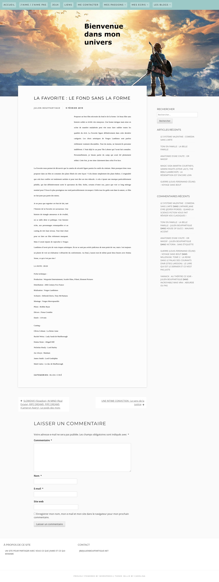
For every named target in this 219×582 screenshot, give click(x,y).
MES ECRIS (139, 4)
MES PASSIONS (114, 4)
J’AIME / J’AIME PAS (33, 4)
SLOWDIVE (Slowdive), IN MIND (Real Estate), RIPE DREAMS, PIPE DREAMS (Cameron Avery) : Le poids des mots (41, 404)
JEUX (55, 4)
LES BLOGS (161, 4)
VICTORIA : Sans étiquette (180, 244)
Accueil (9, 4)
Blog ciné (56, 375)
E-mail (38, 488)
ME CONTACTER (88, 4)
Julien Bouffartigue (47, 108)
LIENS (68, 4)
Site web (39, 501)
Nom (38, 475)
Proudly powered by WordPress (93, 576)
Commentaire (43, 440)
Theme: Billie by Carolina (130, 576)
